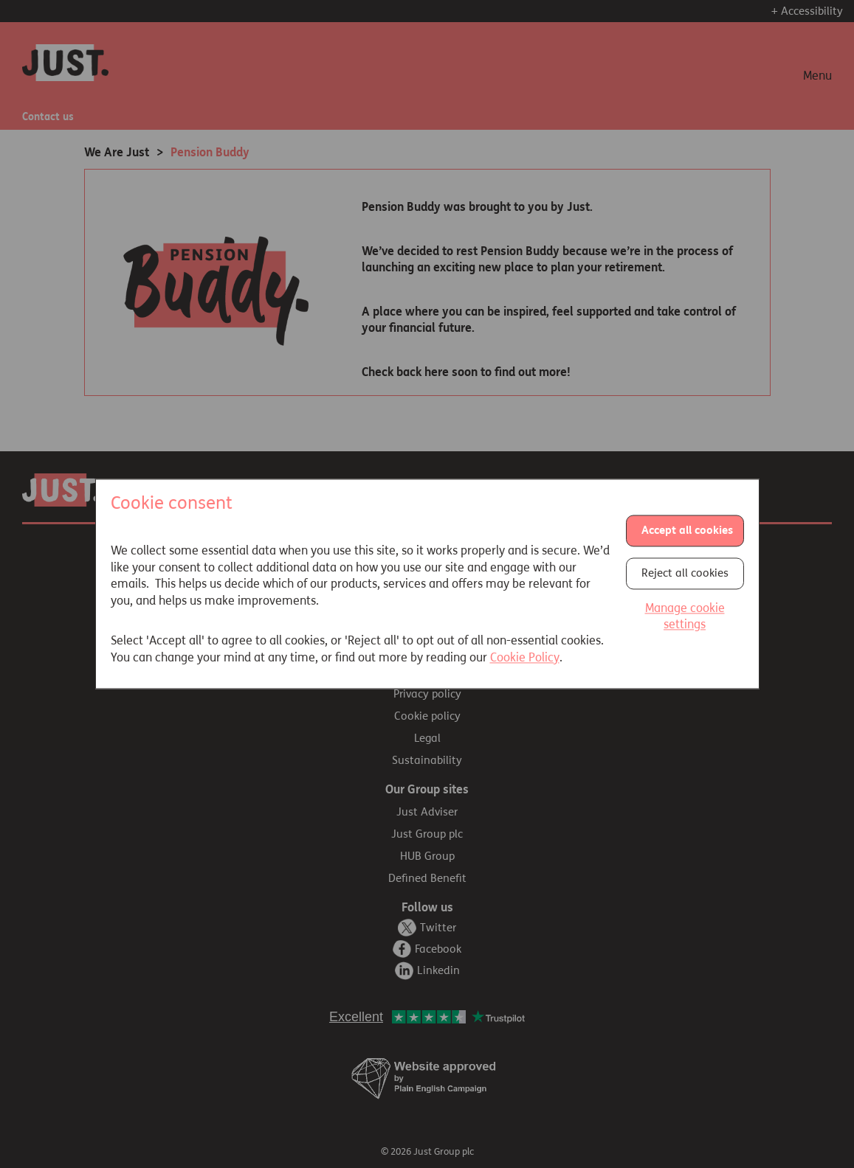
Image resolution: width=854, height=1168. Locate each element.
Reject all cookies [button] (685, 573)
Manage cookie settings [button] (685, 616)
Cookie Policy (524, 657)
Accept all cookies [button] (687, 530)
